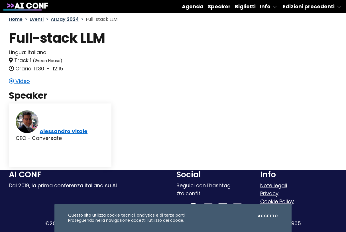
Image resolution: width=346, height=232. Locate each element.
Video (19, 81)
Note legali (273, 185)
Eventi (37, 19)
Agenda (192, 6)
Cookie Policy (277, 201)
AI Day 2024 (65, 19)
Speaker (219, 6)
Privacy (269, 193)
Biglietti (245, 6)
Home (16, 19)
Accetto (268, 216)
